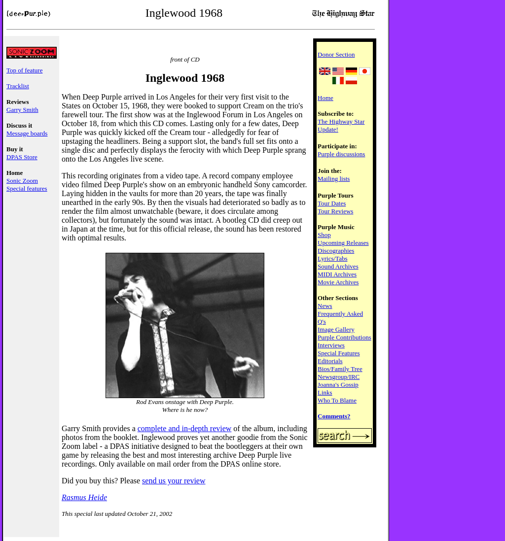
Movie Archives (338, 282)
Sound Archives (338, 266)
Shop (324, 234)
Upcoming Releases (343, 242)
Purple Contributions (344, 337)
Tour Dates (332, 203)
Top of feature (24, 70)
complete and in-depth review (185, 428)
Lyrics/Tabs (332, 258)
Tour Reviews (335, 211)
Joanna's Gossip (338, 384)
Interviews (331, 345)
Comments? (334, 416)
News (325, 305)
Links (325, 392)
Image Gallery (336, 329)
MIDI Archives (337, 274)
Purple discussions (341, 154)
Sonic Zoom (22, 180)
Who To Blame (337, 400)
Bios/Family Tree (340, 368)
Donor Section (336, 54)
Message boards (26, 133)
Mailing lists (334, 178)
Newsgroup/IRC (339, 376)
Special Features (339, 353)
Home (325, 97)
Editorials (330, 361)
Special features (26, 188)
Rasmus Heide (84, 497)
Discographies (336, 250)
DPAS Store (21, 157)
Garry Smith (22, 109)
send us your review (173, 480)
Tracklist (17, 86)
